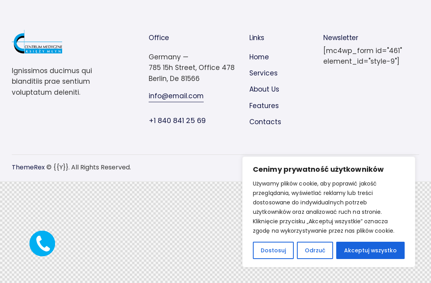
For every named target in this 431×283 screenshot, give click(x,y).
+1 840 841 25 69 (177, 120)
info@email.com (176, 96)
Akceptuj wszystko (370, 250)
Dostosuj (273, 250)
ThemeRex (28, 167)
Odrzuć (315, 250)
